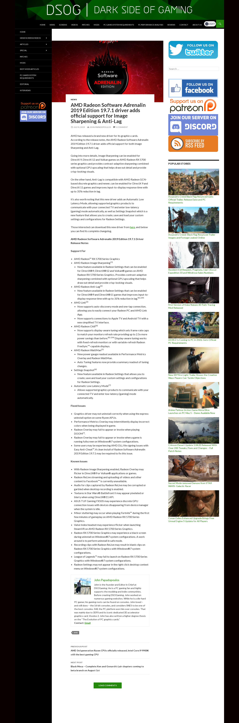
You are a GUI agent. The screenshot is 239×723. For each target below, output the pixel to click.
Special (23, 50)
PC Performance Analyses (150, 25)
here (132, 227)
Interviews (25, 90)
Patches (85, 25)
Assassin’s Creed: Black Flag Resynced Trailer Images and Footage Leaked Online (191, 236)
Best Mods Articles (29, 69)
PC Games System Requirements (119, 25)
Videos (74, 25)
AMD (76, 633)
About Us (197, 25)
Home (42, 25)
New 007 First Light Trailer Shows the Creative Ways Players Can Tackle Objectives (192, 376)
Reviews (171, 25)
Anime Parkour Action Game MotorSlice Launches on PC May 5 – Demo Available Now (191, 411)
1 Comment (122, 127)
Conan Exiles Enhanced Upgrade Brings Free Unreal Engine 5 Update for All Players (191, 520)
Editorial (24, 84)
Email (88, 622)
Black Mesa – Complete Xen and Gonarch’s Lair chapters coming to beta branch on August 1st (110, 666)
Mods (96, 25)
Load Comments (108, 685)
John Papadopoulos (100, 127)
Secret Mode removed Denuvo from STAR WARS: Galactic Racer (190, 484)
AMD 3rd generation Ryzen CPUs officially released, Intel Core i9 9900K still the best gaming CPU (110, 650)
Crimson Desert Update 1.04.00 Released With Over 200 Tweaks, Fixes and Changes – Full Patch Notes (192, 448)
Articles (24, 44)
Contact (183, 25)
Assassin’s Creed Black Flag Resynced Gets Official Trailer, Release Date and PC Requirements (190, 199)
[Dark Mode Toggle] (210, 23)
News (52, 25)
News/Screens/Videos (30, 38)
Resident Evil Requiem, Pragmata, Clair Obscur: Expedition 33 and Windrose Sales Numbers (192, 271)
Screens (63, 25)
